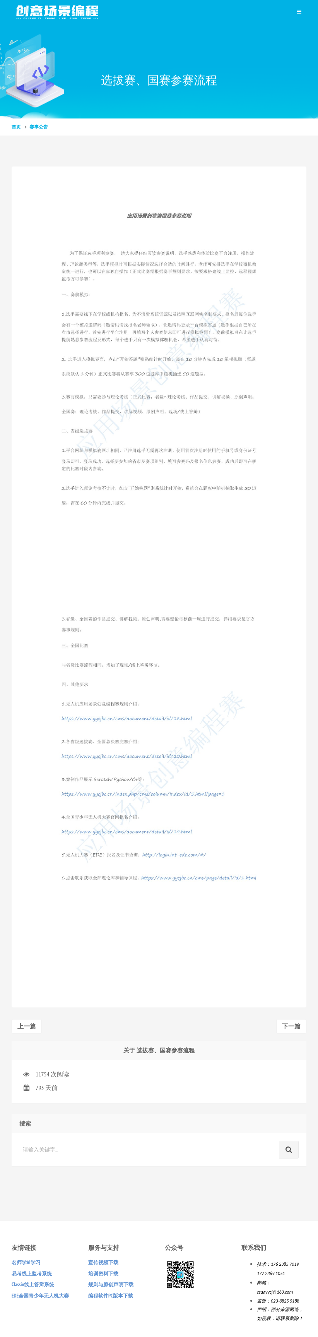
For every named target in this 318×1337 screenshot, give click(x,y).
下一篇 (291, 1026)
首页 (16, 127)
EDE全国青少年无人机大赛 (40, 1295)
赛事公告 (38, 127)
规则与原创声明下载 (110, 1284)
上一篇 (26, 1026)
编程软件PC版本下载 (110, 1295)
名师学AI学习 (26, 1262)
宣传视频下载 (103, 1262)
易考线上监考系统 (32, 1273)
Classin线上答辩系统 (33, 1284)
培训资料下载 (103, 1273)
